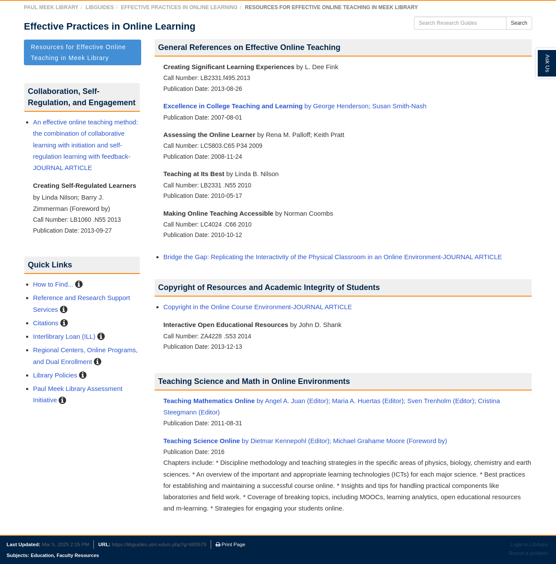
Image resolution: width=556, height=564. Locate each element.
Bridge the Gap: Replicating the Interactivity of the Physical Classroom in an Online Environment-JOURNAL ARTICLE (332, 256)
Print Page (230, 544)
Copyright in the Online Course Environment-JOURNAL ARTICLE (257, 306)
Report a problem (528, 553)
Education (42, 555)
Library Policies (55, 375)
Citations (45, 323)
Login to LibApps (529, 544)
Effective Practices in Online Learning (179, 7)
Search (519, 23)
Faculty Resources (77, 555)
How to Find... (53, 284)
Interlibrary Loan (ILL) (64, 336)
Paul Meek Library (51, 7)
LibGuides (100, 7)
